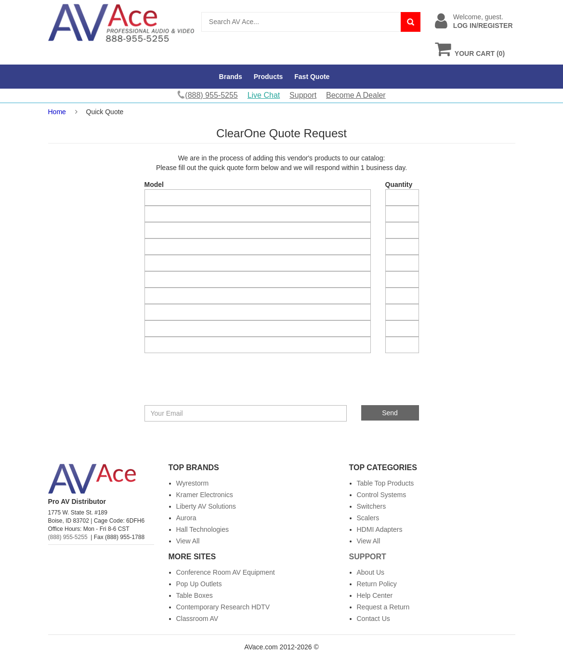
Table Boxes (194, 595)
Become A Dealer (356, 95)
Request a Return (383, 607)
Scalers (368, 518)
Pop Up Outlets (199, 584)
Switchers (371, 506)
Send (390, 413)
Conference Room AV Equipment (225, 572)
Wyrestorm (192, 483)
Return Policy (377, 584)
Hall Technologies (202, 529)
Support (302, 95)
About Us (371, 572)
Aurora (186, 518)
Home (57, 112)
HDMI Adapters (380, 529)
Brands (230, 76)
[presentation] (215, 386)
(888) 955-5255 (68, 537)
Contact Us (373, 618)
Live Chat (264, 95)
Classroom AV (197, 618)
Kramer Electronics (204, 495)
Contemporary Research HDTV (223, 607)
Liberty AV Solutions (206, 506)
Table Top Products (385, 483)
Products (268, 76)
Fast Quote (311, 76)
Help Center (375, 595)
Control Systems (381, 495)
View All (188, 541)
